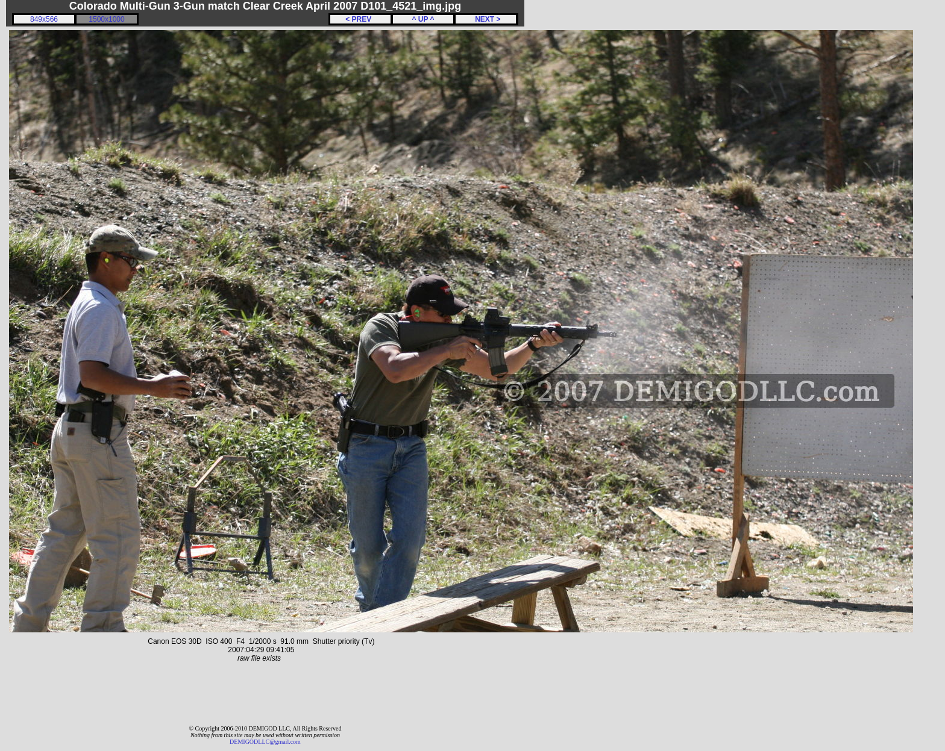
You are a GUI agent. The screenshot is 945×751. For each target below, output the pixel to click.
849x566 (44, 19)
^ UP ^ (423, 19)
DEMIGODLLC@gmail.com (265, 741)
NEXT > (485, 19)
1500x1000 (106, 19)
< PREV (360, 19)
